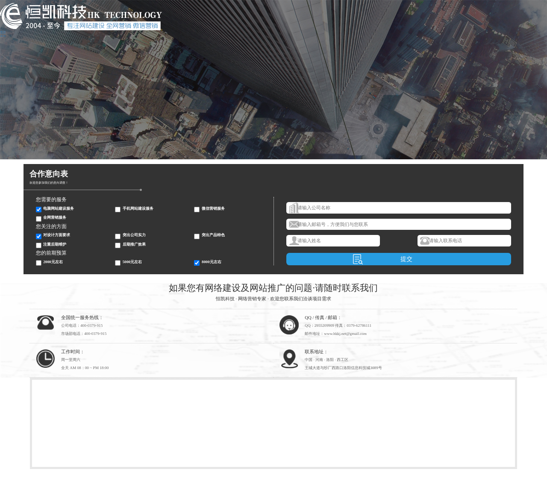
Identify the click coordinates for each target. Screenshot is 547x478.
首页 (3, 32)
